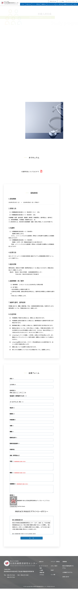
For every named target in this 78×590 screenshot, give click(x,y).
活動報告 (43, 4)
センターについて (50, 4)
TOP (22, 4)
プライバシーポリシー (71, 1)
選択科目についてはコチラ (31, 172)
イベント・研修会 (35, 4)
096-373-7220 (24, 576)
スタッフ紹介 (58, 4)
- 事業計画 (41, 574)
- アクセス (41, 576)
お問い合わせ (52, 1)
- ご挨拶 (41, 571)
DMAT (74, 4)
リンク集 (61, 1)
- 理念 (40, 569)
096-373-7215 (11, 578)
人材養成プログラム (67, 4)
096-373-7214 (11, 576)
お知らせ (28, 4)
